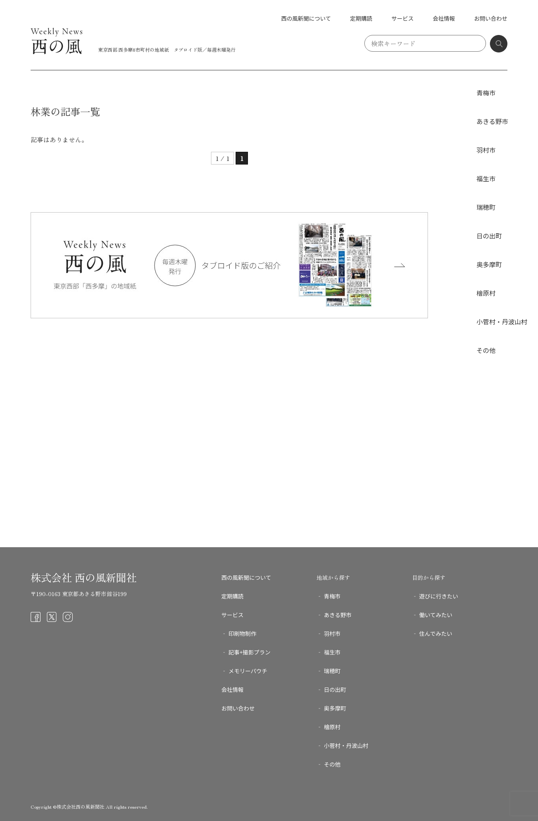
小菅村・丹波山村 (501, 321)
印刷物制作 (242, 633)
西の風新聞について (306, 18)
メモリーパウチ (247, 671)
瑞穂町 (485, 207)
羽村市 (485, 150)
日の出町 (489, 235)
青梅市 (485, 92)
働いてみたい (436, 615)
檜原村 (485, 293)
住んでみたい (435, 633)
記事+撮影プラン (249, 652)
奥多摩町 (489, 264)
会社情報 (444, 18)
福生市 (485, 178)
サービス (402, 18)
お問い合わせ (490, 18)
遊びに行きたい (438, 596)
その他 (485, 350)
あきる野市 (492, 121)
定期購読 (361, 18)
